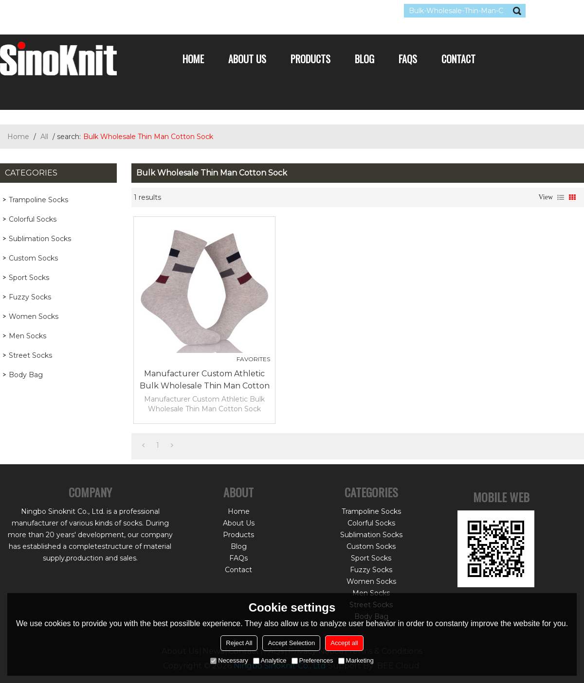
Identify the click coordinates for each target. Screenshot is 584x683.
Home (193, 59)
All (44, 136)
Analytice (270, 660)
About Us (247, 59)
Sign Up (89, 10)
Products (310, 59)
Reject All (239, 643)
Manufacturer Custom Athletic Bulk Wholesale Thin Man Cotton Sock (205, 380)
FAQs (408, 59)
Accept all (344, 643)
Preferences (312, 660)
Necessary (229, 660)
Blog (364, 59)
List (560, 197)
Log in (59, 10)
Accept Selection (291, 643)
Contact (458, 59)
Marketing (356, 660)
